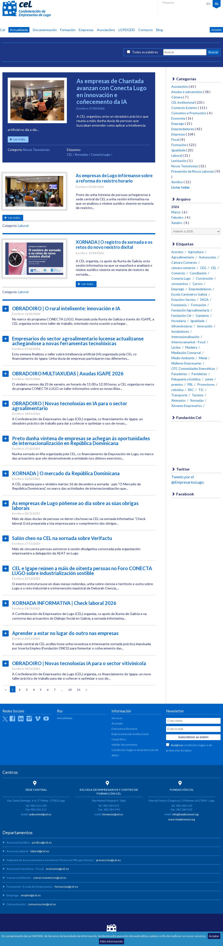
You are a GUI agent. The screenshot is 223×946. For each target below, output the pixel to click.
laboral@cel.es (39, 851)
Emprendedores (182, 129)
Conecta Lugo (101, 154)
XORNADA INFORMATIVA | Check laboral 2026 (64, 603)
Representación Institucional (130, 734)
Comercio (178, 273)
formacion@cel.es (112, 814)
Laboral (23, 226)
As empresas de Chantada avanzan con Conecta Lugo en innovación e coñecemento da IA (111, 91)
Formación (68, 30)
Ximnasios (178, 400)
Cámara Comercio (184, 262)
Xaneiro (177, 223)
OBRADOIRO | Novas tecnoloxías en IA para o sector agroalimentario (69, 405)
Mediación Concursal (186, 353)
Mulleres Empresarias (186, 363)
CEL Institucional (183, 102)
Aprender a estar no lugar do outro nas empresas (65, 633)
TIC (201, 390)
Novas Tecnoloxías (36, 150)
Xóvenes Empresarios (186, 406)
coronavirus (179, 284)
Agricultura (195, 252)
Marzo (176, 212)
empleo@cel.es (31, 895)
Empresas (86, 30)
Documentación (45, 30)
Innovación (204, 326)
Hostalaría (178, 321)
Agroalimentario (182, 257)
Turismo (197, 395)
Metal (203, 358)
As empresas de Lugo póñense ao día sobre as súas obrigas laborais (75, 505)
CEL (26, 9)
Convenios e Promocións (188, 113)
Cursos (197, 284)
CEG (203, 268)
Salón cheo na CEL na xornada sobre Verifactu (62, 538)
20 (70, 689)
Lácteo (176, 347)
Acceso (216, 30)
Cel (2, 30)
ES (208, 4)
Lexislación (179, 161)
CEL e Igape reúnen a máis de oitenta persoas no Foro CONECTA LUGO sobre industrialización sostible (82, 570)
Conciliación (198, 273)
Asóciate (117, 723)
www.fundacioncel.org (181, 819)
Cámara (176, 97)
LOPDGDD (126, 30)
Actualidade (19, 30)
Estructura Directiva (124, 728)
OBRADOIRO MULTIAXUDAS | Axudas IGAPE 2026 (68, 373)
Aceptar (214, 936)
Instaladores (180, 331)
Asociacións (106, 30)
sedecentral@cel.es (40, 814)
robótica (177, 390)
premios (177, 384)
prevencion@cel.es (108, 860)
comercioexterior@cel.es (49, 877)
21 (78, 689)
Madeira (191, 347)
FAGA (204, 300)
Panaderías (179, 374)
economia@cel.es (57, 869)
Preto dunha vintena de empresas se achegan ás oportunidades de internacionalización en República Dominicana (81, 440)
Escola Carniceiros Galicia (189, 294)
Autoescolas (207, 257)
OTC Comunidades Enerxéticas (193, 369)
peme (209, 379)
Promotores (206, 384)
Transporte (179, 395)
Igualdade (178, 150)
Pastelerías (199, 374)
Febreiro (177, 217)
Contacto (145, 30)
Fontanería (179, 305)
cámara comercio (183, 268)
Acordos (177, 252)
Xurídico (177, 182)
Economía (178, 118)
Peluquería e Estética (186, 379)
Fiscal (175, 140)
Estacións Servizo (183, 300)
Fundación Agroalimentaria (190, 310)
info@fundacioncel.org (185, 814)
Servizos (117, 718)
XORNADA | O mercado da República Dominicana (66, 473)
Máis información (111, 941)
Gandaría (202, 316)
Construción (204, 278)
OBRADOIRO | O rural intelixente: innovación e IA (66, 308)
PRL (190, 384)
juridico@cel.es (42, 842)
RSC (191, 390)
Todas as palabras (145, 52)
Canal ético (119, 739)
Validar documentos (125, 744)
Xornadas (81, 154)
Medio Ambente (182, 358)
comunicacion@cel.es (42, 904)
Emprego (177, 124)
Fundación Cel (181, 316)
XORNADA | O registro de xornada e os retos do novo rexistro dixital (114, 244)
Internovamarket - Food (188, 342)
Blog (159, 30)
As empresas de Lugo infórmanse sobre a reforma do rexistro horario (114, 178)
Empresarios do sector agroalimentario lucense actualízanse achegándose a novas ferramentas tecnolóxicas (78, 341)
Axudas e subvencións (186, 92)
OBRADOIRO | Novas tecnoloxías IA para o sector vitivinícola (79, 663)
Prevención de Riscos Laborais (192, 171)
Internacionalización (185, 337)
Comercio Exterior (184, 108)
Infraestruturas (181, 326)
